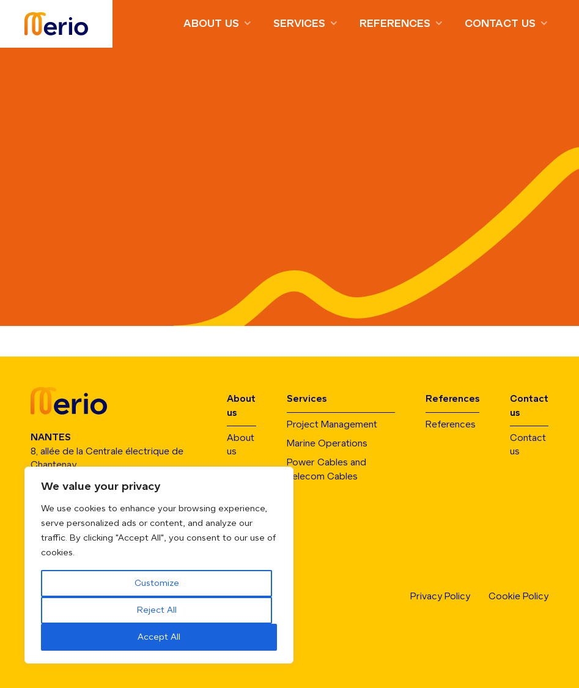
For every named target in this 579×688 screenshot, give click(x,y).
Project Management (332, 424)
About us (211, 24)
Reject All (157, 610)
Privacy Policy (440, 596)
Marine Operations (327, 443)
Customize (157, 583)
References (395, 24)
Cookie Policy (518, 596)
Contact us (500, 24)
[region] (158, 565)
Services (299, 24)
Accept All (159, 637)
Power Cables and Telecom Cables (326, 469)
